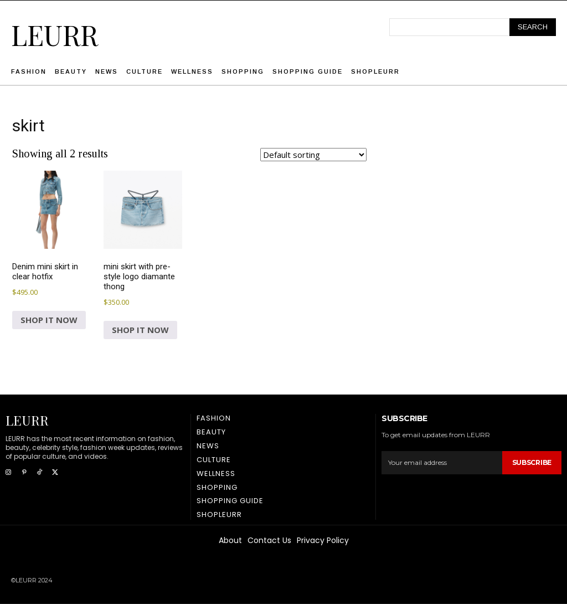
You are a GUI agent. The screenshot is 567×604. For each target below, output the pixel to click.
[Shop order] (313, 154)
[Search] (532, 27)
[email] (442, 462)
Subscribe (531, 462)
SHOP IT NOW (49, 319)
